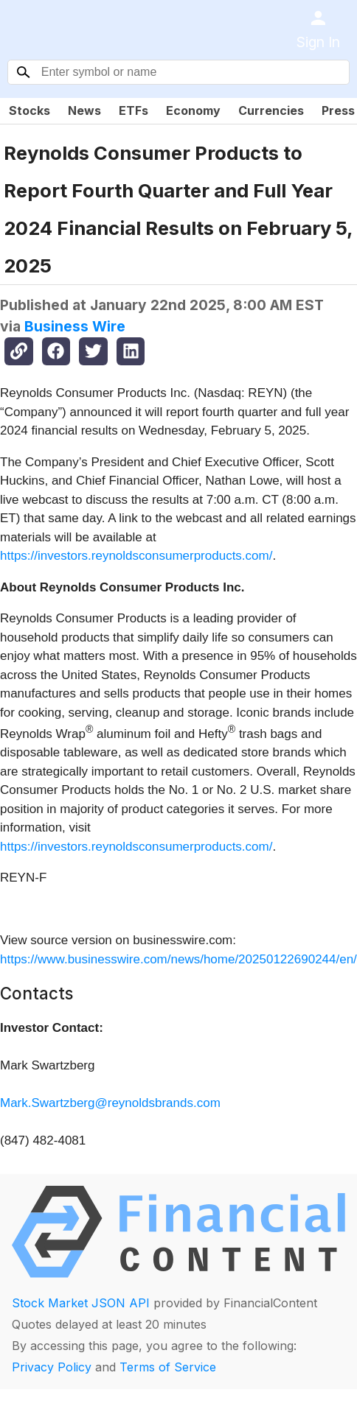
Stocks (29, 110)
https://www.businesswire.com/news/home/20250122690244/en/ (178, 959)
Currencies (271, 110)
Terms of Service (167, 1367)
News (84, 110)
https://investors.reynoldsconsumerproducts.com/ (136, 556)
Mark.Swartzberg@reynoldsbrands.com (110, 1103)
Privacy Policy (51, 1367)
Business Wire (74, 326)
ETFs (133, 110)
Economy (193, 110)
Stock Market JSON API (81, 1303)
